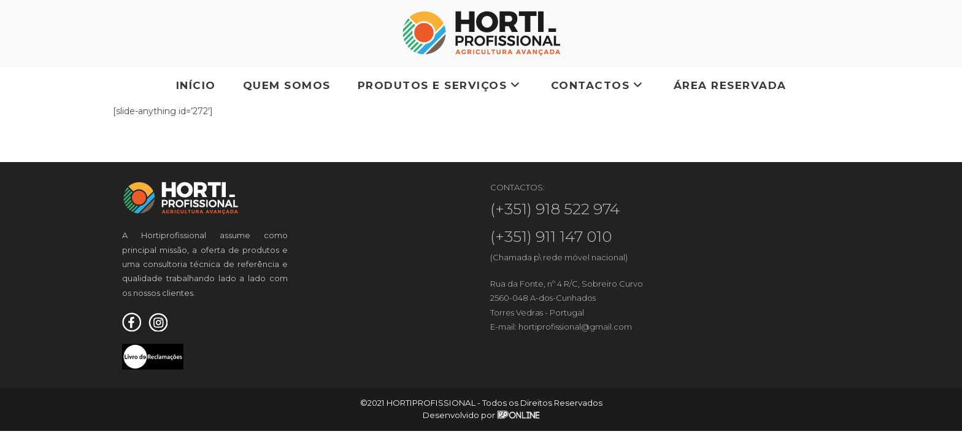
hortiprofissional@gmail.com (575, 327)
